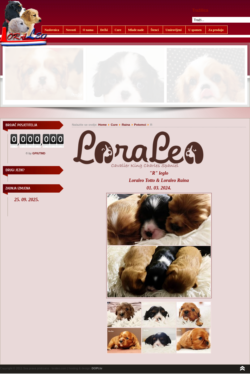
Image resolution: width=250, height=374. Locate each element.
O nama (88, 30)
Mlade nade (136, 30)
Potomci (140, 124)
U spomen (195, 30)
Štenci (155, 30)
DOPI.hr (97, 368)
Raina (126, 124)
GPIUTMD (38, 153)
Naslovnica (52, 30)
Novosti (71, 30)
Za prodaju (215, 30)
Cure (118, 30)
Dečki (104, 30)
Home (102, 124)
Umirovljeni (174, 30)
